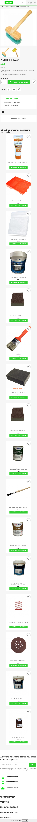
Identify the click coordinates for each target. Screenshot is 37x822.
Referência (7, 103)
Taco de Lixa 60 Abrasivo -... (18, 316)
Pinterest (19, 89)
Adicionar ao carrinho (19, 82)
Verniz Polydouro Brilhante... (18, 546)
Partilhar (9, 89)
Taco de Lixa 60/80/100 (18, 392)
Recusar (25, 820)
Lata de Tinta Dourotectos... (18, 277)
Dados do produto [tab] (11, 98)
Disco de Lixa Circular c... (18, 660)
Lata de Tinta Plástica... (18, 584)
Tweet (14, 89)
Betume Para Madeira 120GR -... (18, 162)
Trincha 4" (18, 354)
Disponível (7, 105)
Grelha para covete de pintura (18, 622)
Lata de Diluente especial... (18, 469)
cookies (19, 820)
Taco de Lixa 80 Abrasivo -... (18, 431)
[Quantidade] (2, 82)
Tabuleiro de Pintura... (18, 201)
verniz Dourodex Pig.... (18, 737)
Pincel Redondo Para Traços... (18, 507)
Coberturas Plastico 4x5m (18, 239)
